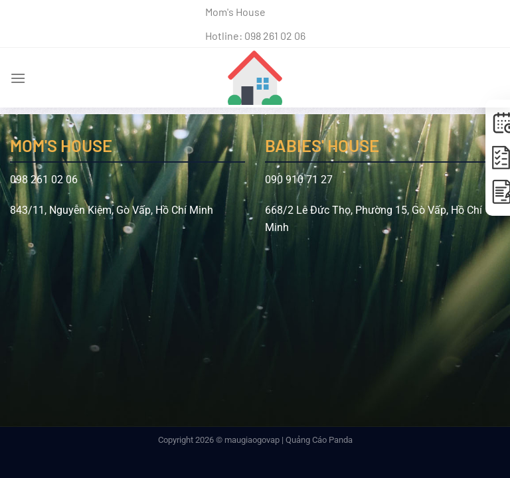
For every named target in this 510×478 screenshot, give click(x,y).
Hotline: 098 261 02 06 (255, 35)
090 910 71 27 (299, 179)
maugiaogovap (252, 440)
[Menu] (18, 78)
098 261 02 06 (44, 179)
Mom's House (235, 11)
